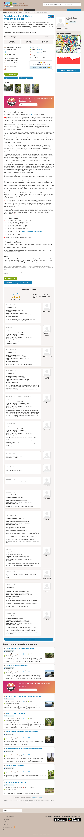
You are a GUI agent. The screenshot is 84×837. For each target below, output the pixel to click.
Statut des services (37, 834)
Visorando (5, 12)
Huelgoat (40, 51)
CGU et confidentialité (8, 816)
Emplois (5, 822)
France (36, 47)
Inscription (70, 10)
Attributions (58, 52)
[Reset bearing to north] (79, 42)
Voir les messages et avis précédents (29, 639)
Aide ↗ (21, 10)
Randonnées (14, 10)
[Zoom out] (79, 40)
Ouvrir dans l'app (11, 74)
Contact (5, 829)
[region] (68, 44)
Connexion (77, 10)
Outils (6, 10)
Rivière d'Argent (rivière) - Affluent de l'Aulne (31, 231)
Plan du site (6, 819)
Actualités (5, 824)
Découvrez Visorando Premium (41, 67)
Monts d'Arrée (39, 49)
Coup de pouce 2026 (9, 827)
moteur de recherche (38, 797)
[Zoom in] (79, 37)
